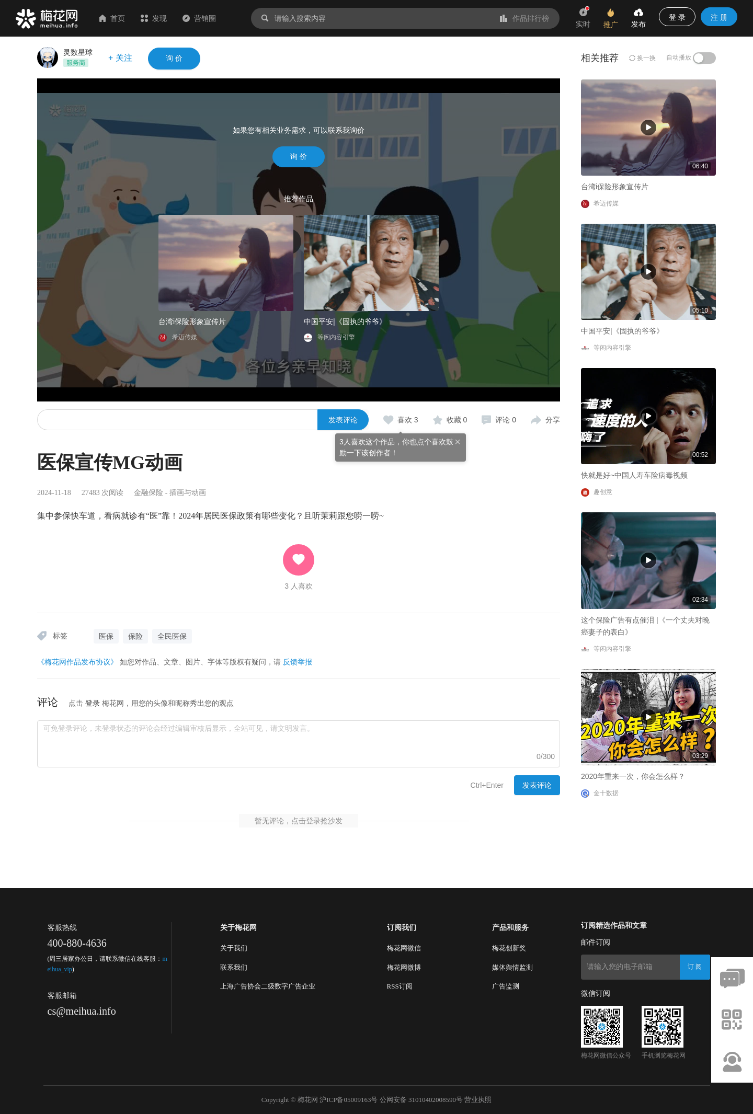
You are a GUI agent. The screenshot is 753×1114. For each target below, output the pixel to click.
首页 (112, 18)
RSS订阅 (400, 986)
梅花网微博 (404, 967)
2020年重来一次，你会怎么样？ (633, 776)
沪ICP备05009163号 (349, 1100)
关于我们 (233, 948)
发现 (154, 18)
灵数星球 (78, 52)
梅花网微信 (404, 948)
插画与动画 (187, 493)
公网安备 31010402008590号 (421, 1100)
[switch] (704, 58)
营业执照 (478, 1100)
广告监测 (505, 986)
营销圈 (199, 18)
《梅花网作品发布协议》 (77, 662)
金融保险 (148, 493)
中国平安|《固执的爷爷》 (345, 321)
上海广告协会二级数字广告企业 (267, 986)
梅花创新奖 (509, 948)
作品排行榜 (524, 18)
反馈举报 (297, 662)
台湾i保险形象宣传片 (192, 321)
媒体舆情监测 (512, 967)
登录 (92, 703)
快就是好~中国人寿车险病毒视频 (634, 475)
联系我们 (233, 967)
